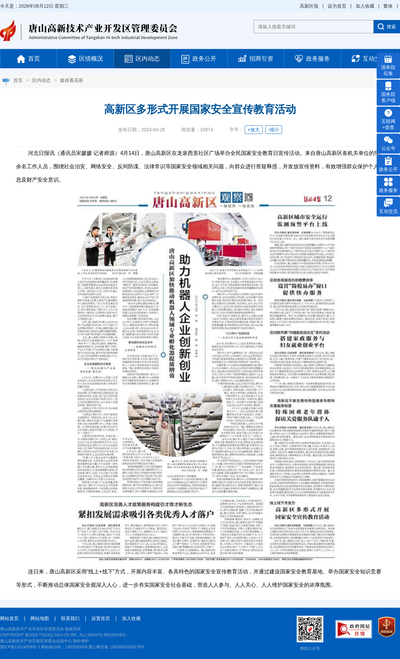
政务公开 (198, 59)
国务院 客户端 (388, 92)
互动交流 (369, 58)
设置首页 (100, 618)
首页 (28, 59)
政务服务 (312, 58)
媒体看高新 (71, 80)
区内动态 (142, 59)
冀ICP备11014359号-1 (20, 647)
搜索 (387, 26)
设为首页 (337, 6)
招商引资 (255, 58)
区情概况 (85, 59)
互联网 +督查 (388, 119)
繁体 (388, 6)
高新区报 (309, 6)
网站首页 (9, 618)
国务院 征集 (388, 65)
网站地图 (39, 618)
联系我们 (70, 618)
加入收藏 (365, 6)
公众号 (388, 143)
